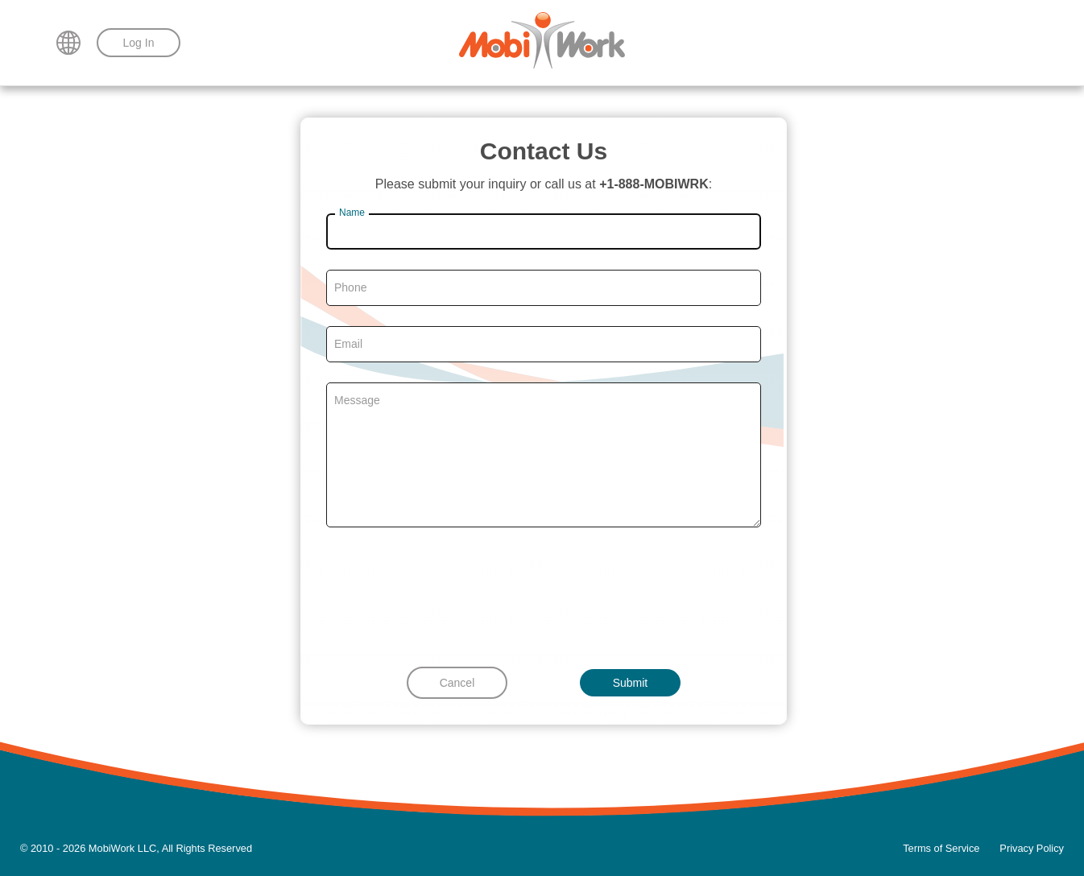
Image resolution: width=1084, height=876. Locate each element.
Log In (139, 42)
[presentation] (543, 595)
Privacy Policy (1031, 848)
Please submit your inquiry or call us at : (543, 184)
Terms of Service (941, 848)
